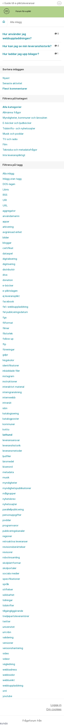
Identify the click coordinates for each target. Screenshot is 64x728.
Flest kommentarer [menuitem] (15, 88)
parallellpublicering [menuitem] (13, 509)
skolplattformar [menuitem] (12, 562)
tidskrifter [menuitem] (8, 605)
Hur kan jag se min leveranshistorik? (32, 46)
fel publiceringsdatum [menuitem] (15, 312)
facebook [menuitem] (8, 301)
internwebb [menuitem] (9, 397)
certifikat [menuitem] (8, 248)
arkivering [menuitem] (8, 226)
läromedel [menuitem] (8, 461)
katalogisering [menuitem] (11, 413)
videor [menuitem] (6, 658)
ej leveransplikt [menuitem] (11, 296)
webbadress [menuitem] (10, 669)
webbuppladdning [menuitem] (13, 685)
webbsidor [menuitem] (9, 674)
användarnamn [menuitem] (11, 216)
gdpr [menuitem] (5, 354)
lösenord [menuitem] (8, 466)
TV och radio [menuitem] (10, 139)
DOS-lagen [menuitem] (9, 184)
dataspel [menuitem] (8, 253)
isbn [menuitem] (5, 408)
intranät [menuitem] (7, 402)
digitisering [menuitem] (9, 264)
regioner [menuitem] (7, 536)
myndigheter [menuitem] (10, 482)
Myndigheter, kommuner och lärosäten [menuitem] (25, 117)
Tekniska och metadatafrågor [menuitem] (20, 149)
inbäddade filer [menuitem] (11, 370)
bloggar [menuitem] (7, 242)
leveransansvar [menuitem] (11, 440)
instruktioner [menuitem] (10, 381)
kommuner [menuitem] (9, 424)
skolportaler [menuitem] (9, 568)
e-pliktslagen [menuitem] (10, 290)
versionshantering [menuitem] (13, 648)
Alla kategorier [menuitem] (12, 107)
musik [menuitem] (6, 477)
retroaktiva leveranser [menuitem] (15, 541)
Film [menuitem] (5, 144)
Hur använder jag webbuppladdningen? (32, 36)
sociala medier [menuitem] (11, 573)
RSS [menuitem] (5, 194)
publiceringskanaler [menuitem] (14, 530)
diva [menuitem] (5, 274)
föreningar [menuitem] (9, 349)
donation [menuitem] (8, 280)
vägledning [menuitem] (9, 664)
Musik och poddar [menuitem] (13, 133)
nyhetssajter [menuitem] (10, 504)
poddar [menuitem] (7, 520)
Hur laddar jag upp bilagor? (32, 54)
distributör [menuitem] (9, 269)
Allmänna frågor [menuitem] (12, 112)
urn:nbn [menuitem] (7, 632)
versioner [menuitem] (8, 642)
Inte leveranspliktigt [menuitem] (14, 155)
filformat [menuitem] (8, 322)
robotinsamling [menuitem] (11, 557)
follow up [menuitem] (8, 338)
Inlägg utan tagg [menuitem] (12, 178)
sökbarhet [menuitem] (8, 594)
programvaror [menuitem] (10, 525)
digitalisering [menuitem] (10, 258)
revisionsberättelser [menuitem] (14, 546)
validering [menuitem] (8, 637)
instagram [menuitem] (8, 376)
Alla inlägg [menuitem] (8, 173)
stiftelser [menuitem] (8, 589)
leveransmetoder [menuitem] (12, 450)
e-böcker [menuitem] (8, 285)
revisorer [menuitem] (8, 552)
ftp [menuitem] (4, 344)
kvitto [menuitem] (6, 429)
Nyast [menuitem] (6, 78)
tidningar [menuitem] (8, 600)
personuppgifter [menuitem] (12, 514)
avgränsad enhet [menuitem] (12, 232)
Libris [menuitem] (6, 189)
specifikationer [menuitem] (11, 578)
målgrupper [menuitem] (9, 493)
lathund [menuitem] (7, 434)
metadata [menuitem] (8, 472)
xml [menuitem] (5, 690)
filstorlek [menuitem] (8, 333)
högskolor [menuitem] (8, 360)
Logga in (56, 705)
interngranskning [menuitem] (12, 392)
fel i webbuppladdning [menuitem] (15, 306)
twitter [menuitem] (6, 621)
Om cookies (53, 709)
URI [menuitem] (5, 200)
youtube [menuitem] (7, 696)
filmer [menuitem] (6, 328)
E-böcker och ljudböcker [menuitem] (17, 123)
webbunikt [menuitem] (9, 680)
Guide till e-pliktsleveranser (19, 3)
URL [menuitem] (5, 205)
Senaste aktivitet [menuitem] (12, 83)
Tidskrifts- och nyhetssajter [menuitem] (19, 128)
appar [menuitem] (6, 221)
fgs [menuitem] (5, 317)
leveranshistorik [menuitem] (12, 445)
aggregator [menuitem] (9, 210)
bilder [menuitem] (6, 237)
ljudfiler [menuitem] (7, 456)
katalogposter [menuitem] (11, 418)
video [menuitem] (6, 653)
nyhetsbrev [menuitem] (9, 498)
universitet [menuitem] (9, 626)
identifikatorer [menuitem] (11, 365)
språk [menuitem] (6, 584)
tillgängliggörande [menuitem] (13, 610)
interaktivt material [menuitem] (13, 386)
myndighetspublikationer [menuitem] (17, 488)
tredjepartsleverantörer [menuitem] (16, 616)
